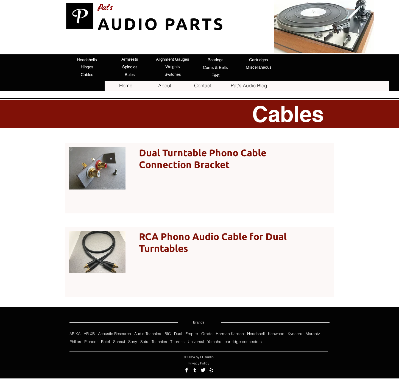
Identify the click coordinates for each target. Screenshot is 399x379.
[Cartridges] (258, 59)
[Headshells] (87, 59)
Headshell (256, 333)
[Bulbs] (129, 74)
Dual (178, 333)
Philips (75, 341)
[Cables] (87, 74)
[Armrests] (129, 59)
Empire (191, 333)
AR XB (89, 333)
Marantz (313, 333)
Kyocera (295, 333)
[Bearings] (215, 59)
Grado (207, 333)
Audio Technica (147, 333)
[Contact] (202, 85)
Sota (144, 341)
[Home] (125, 85)
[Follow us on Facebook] (186, 370)
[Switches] (172, 74)
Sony (132, 341)
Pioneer (91, 341)
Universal (196, 341)
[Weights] (172, 66)
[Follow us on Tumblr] (195, 370)
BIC (167, 333)
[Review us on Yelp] (211, 370)
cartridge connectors (243, 341)
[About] (164, 85)
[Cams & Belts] (215, 67)
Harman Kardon (230, 333)
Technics (159, 341)
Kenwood (276, 333)
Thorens (177, 341)
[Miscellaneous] (258, 67)
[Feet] (215, 75)
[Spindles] (129, 67)
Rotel (105, 341)
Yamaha (214, 341)
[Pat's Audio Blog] (249, 85)
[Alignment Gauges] (172, 59)
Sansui (119, 341)
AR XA (74, 333)
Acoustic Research (114, 333)
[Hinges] (87, 67)
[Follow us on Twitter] (203, 370)
